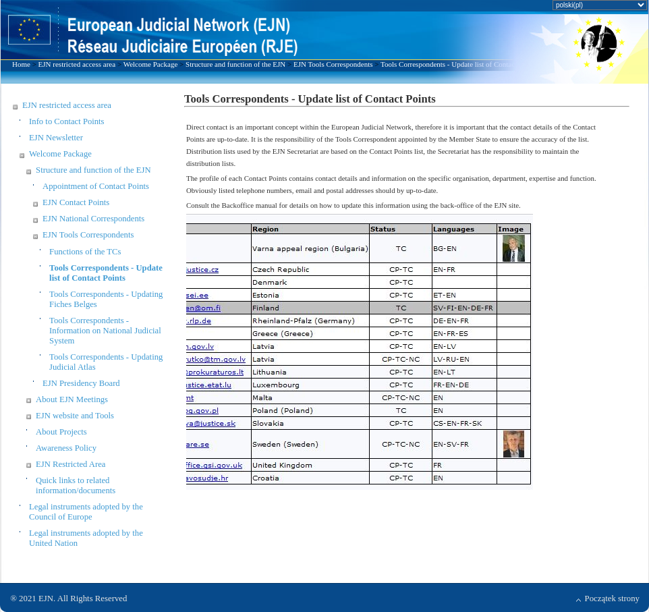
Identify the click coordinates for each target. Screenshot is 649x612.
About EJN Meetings (72, 399)
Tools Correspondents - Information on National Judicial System (105, 330)
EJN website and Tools (75, 415)
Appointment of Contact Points (96, 186)
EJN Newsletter (56, 137)
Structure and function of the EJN (235, 64)
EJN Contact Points (76, 202)
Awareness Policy (66, 448)
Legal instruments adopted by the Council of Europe (86, 512)
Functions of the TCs (85, 251)
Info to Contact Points (66, 121)
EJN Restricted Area (70, 464)
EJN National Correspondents (93, 218)
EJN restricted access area (77, 64)
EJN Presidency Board (81, 383)
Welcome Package (150, 64)
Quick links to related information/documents (75, 485)
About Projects (61, 432)
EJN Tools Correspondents (333, 64)
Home (21, 64)
